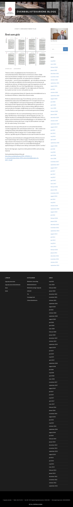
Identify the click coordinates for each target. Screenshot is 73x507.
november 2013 (55, 227)
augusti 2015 (54, 196)
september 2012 (55, 265)
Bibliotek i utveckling (32, 281)
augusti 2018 (54, 146)
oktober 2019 (54, 120)
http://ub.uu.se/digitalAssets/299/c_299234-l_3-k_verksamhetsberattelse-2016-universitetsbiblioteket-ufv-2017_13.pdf (22, 158)
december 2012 (55, 256)
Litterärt (29, 291)
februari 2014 (54, 218)
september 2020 (55, 95)
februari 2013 (54, 249)
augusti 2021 (54, 86)
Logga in (66, 1)
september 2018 (55, 142)
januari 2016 (54, 190)
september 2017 (55, 164)
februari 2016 (54, 186)
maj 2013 (53, 243)
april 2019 (53, 139)
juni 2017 (53, 174)
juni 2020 (53, 101)
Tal (28, 294)
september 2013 (55, 230)
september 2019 (55, 124)
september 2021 (55, 83)
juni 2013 (53, 240)
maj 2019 (53, 136)
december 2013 (55, 224)
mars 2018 (53, 158)
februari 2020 (54, 111)
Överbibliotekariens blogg (36, 11)
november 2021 (55, 76)
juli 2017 (53, 171)
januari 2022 (54, 70)
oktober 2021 (54, 80)
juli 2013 (53, 237)
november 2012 (55, 259)
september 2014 (55, 208)
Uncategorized (31, 297)
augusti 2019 (54, 127)
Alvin (6, 288)
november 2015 (55, 193)
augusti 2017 (54, 168)
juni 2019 (53, 133)
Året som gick (12, 34)
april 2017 (53, 180)
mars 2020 (53, 108)
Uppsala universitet (10, 281)
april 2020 (53, 105)
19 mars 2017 (8, 68)
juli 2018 (53, 149)
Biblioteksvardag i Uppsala (34, 287)
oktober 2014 (54, 205)
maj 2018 (53, 152)
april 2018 (53, 155)
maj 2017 (53, 177)
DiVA (6, 291)
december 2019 (55, 117)
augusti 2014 (54, 212)
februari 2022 (54, 67)
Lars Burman (17, 68)
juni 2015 (53, 199)
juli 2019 (53, 130)
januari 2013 (54, 252)
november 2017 (55, 161)
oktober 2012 (54, 262)
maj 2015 (53, 202)
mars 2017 (53, 183)
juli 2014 (53, 215)
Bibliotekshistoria (31, 284)
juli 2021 (53, 89)
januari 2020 (54, 114)
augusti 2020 (54, 98)
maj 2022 (53, 61)
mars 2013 (53, 246)
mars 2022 (53, 64)
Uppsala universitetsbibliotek (12, 284)
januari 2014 (54, 221)
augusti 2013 (54, 234)
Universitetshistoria (32, 300)
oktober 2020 (54, 92)
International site (59, 1)
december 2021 (55, 73)
